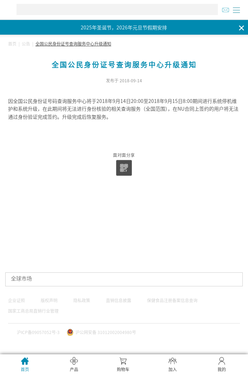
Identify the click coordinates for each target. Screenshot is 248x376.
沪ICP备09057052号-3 (38, 332)
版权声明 (49, 300)
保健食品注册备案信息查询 (172, 300)
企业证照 (16, 300)
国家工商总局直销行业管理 (33, 311)
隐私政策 (81, 300)
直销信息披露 (118, 300)
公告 (26, 44)
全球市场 (21, 278)
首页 (12, 44)
